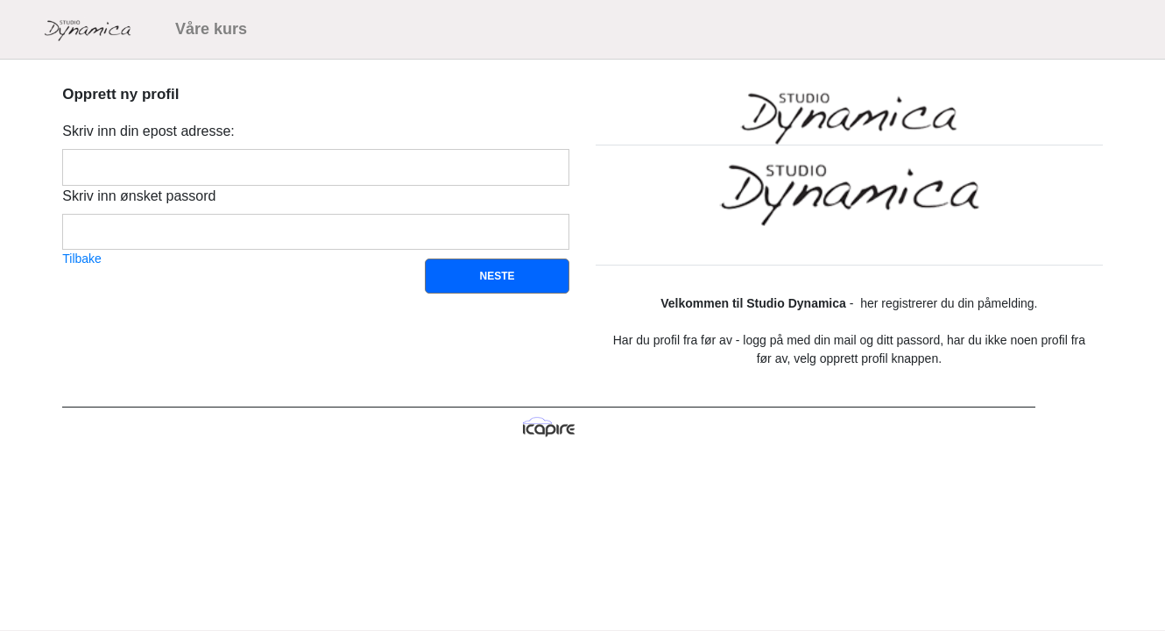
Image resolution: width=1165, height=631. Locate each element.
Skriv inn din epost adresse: (148, 131)
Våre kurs (211, 29)
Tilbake (82, 259)
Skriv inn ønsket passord (138, 195)
